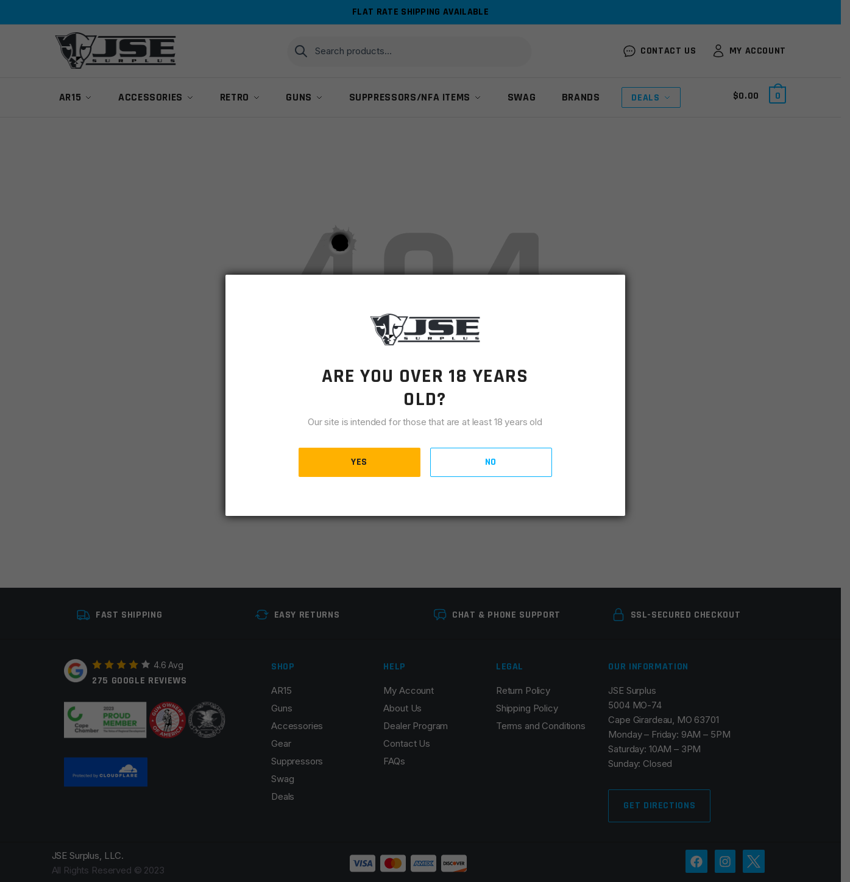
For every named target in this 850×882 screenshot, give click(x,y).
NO (491, 462)
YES (359, 462)
